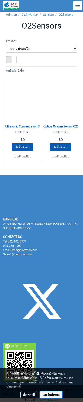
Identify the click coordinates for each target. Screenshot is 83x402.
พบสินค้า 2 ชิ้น (15, 70)
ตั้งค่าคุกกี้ (29, 394)
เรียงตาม (12, 41)
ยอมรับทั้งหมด (51, 394)
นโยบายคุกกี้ (13, 386)
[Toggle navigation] (77, 5)
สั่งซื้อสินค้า (22, 147)
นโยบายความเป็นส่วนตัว (53, 382)
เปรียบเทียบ (24, 156)
